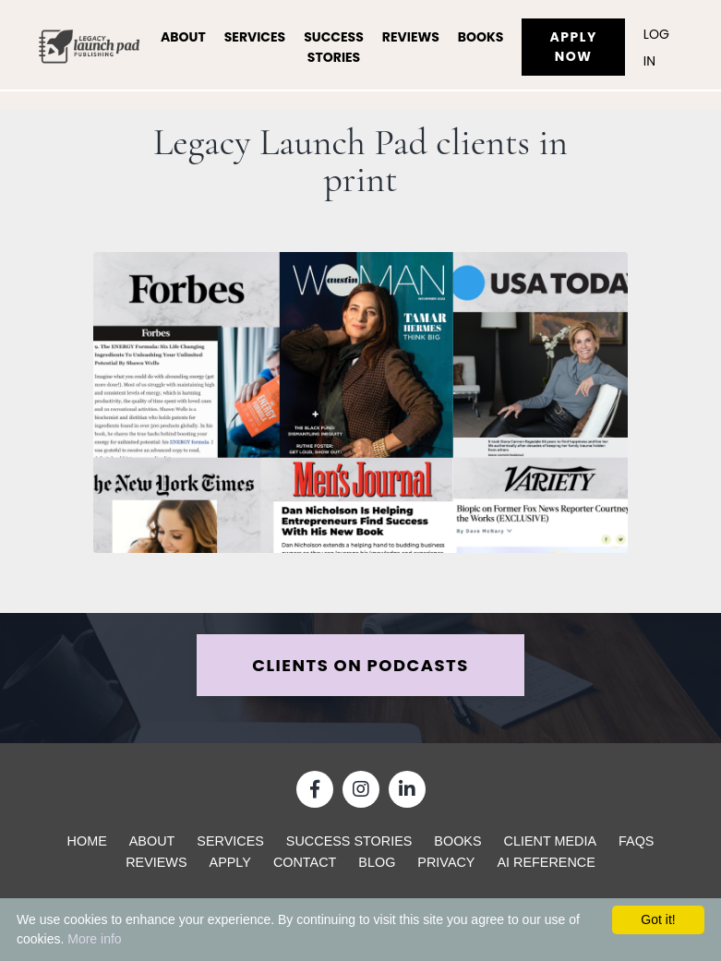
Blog (376, 862)
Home (87, 841)
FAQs (636, 841)
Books (481, 37)
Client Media (550, 841)
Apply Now (572, 47)
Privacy (446, 862)
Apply (230, 862)
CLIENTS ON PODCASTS (360, 665)
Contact (304, 862)
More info (94, 938)
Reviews (410, 37)
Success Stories (334, 47)
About (183, 37)
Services (255, 37)
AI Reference (546, 862)
